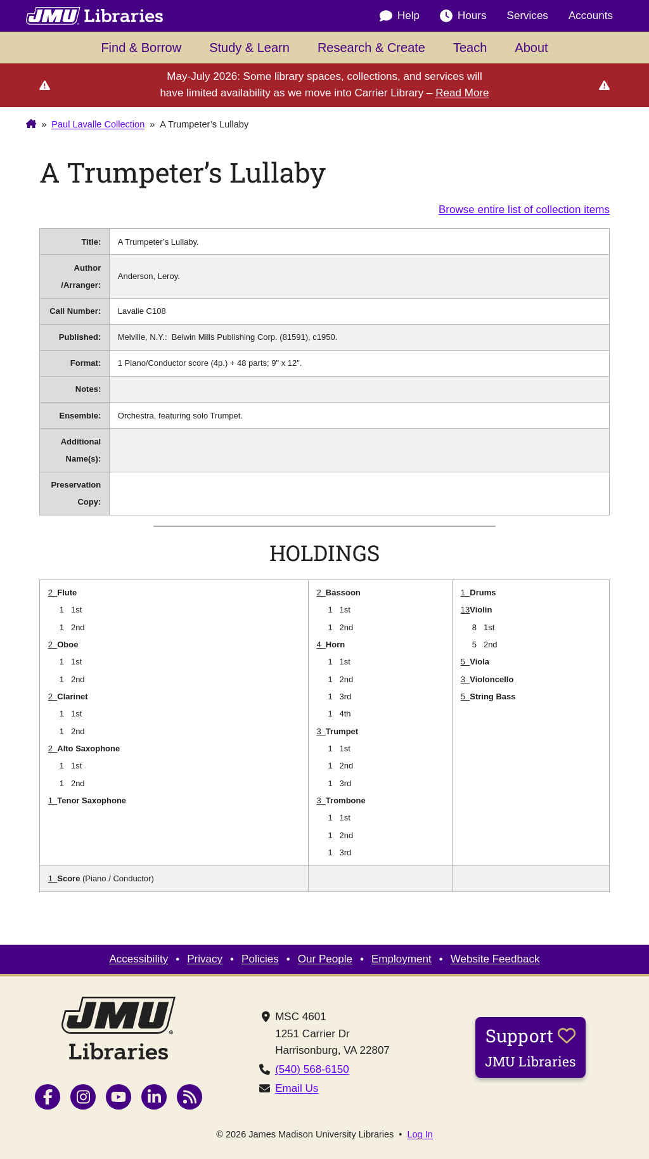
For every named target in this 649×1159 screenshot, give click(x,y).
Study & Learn (249, 48)
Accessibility (138, 959)
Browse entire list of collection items (524, 210)
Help (400, 16)
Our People (325, 959)
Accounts (591, 16)
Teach (470, 48)
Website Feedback (495, 959)
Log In (419, 1134)
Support (530, 1046)
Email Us (296, 1088)
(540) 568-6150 (312, 1069)
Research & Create (371, 48)
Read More (462, 93)
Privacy (204, 959)
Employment (401, 959)
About (531, 48)
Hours (463, 16)
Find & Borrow (141, 48)
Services (527, 16)
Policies (260, 959)
